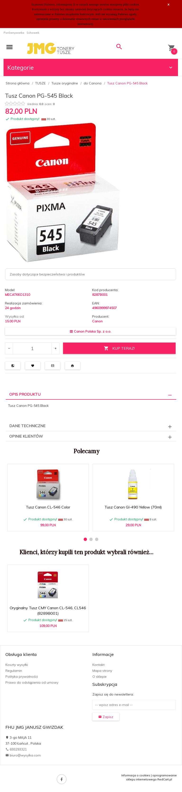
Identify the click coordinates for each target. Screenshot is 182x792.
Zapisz (105, 717)
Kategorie (90, 67)
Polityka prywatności (21, 676)
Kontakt (98, 665)
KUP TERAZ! (119, 348)
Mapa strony (102, 670)
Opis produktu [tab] (25, 394)
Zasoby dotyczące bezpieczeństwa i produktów (47, 274)
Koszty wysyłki (16, 665)
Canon (97, 321)
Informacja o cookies (135, 775)
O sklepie (99, 676)
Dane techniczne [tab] (27, 425)
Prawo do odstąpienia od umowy (31, 682)
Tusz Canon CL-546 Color (48, 507)
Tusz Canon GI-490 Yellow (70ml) (133, 507)
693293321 (16, 749)
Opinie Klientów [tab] (26, 436)
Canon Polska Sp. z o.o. (90, 331)
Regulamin (13, 670)
